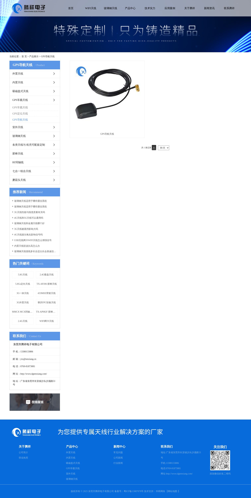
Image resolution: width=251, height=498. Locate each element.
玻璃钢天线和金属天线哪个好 (29, 223)
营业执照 (23, 458)
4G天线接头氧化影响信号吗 (28, 234)
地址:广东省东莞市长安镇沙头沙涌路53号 (181, 455)
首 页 (24, 56)
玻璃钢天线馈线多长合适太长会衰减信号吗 (36, 251)
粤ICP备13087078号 (134, 491)
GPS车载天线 (20, 100)
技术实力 (150, 8)
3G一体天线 (23, 293)
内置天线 (17, 82)
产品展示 (33, 56)
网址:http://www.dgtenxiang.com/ (177, 473)
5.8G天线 (22, 274)
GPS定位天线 (20, 113)
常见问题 (118, 452)
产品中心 (130, 8)
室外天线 (17, 127)
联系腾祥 (229, 8)
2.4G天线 (22, 321)
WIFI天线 (90, 8)
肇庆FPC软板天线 (47, 302)
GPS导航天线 (48, 56)
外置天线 (17, 73)
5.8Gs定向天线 (22, 284)
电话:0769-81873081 (171, 468)
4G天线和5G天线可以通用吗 (28, 218)
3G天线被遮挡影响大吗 (26, 229)
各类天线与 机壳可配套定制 (28, 144)
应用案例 (170, 8)
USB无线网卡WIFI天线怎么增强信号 (33, 240)
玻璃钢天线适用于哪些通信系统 (30, 201)
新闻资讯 (209, 8)
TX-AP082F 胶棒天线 (47, 312)
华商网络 (160, 491)
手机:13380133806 (170, 463)
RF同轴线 (18, 162)
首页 (70, 8)
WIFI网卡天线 (46, 321)
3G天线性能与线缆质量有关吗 (29, 212)
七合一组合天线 (21, 171)
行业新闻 (118, 463)
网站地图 (172, 491)
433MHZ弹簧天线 (47, 293)
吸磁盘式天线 (20, 91)
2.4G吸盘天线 (47, 274)
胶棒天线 (17, 153)
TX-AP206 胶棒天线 (46, 284)
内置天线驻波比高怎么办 (27, 246)
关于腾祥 (189, 8)
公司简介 (23, 452)
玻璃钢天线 (110, 8)
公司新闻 (118, 458)
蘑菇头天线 (19, 179)
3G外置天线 (23, 302)
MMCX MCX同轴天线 (23, 312)
